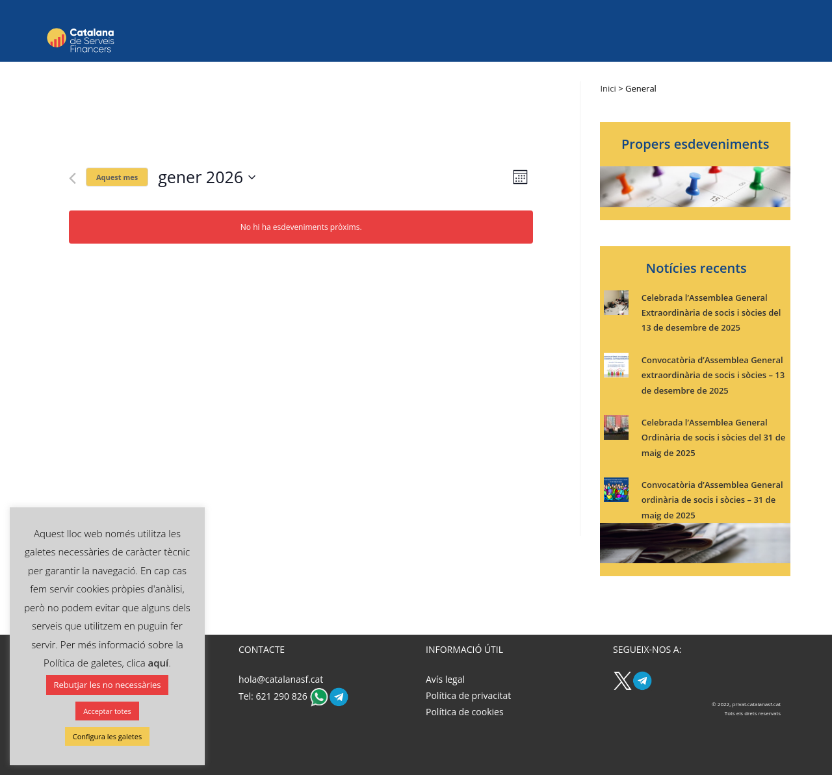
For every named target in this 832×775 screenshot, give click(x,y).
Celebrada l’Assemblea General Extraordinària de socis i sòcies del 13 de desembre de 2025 (711, 313)
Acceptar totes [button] (107, 711)
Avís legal (445, 679)
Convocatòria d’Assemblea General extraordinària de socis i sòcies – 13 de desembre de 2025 (713, 375)
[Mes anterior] (72, 178)
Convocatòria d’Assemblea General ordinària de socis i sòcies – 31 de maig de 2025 (712, 500)
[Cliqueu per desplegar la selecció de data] (206, 177)
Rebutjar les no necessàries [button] (107, 685)
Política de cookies (465, 711)
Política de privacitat (468, 695)
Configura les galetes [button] (107, 736)
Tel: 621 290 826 (274, 696)
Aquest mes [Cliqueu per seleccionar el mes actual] (117, 177)
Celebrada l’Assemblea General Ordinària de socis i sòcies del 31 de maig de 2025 (713, 437)
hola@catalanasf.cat (281, 679)
